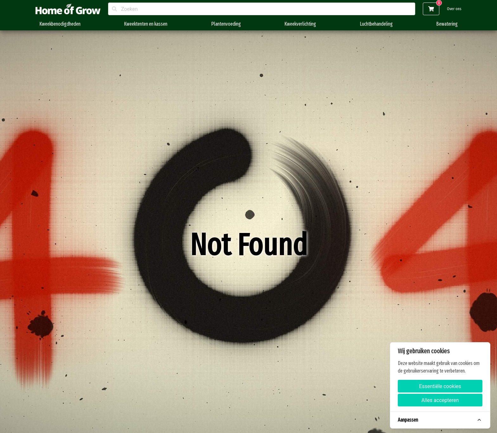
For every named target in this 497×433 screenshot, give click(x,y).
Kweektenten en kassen (145, 24)
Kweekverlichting (300, 24)
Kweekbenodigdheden (60, 24)
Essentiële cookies (440, 386)
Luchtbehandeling (376, 24)
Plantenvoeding (226, 24)
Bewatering (447, 24)
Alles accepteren (440, 400)
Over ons (454, 8)
